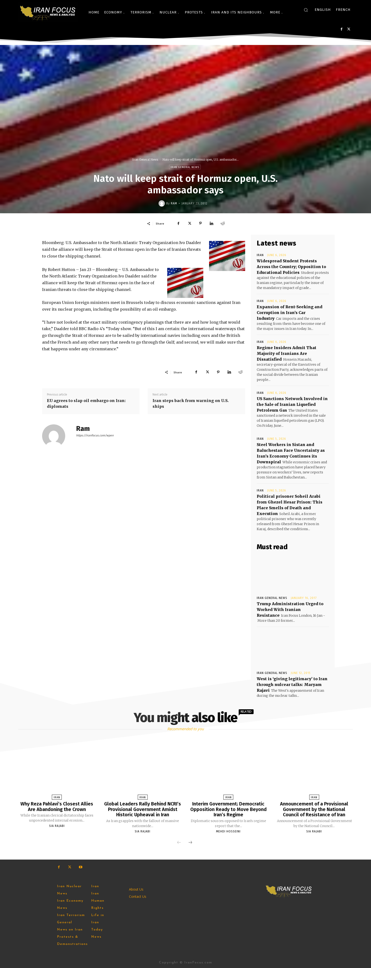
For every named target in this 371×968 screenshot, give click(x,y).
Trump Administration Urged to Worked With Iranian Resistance (290, 609)
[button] (305, 9)
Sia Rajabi (57, 825)
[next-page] (190, 842)
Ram (174, 203)
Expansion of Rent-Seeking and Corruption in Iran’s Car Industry (289, 312)
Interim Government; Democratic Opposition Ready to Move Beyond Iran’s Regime (228, 809)
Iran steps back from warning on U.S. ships (191, 403)
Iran (260, 255)
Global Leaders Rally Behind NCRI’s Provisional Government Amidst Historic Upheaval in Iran (142, 809)
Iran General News (145, 159)
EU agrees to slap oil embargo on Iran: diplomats (86, 403)
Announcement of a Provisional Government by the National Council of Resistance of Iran (314, 809)
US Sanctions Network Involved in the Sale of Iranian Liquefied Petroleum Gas (292, 404)
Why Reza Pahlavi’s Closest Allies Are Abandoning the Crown (56, 806)
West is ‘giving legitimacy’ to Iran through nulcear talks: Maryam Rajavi (292, 684)
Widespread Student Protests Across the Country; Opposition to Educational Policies (291, 266)
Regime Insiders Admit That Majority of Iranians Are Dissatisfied (286, 353)
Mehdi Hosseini (228, 831)
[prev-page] (179, 842)
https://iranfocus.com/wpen (95, 435)
